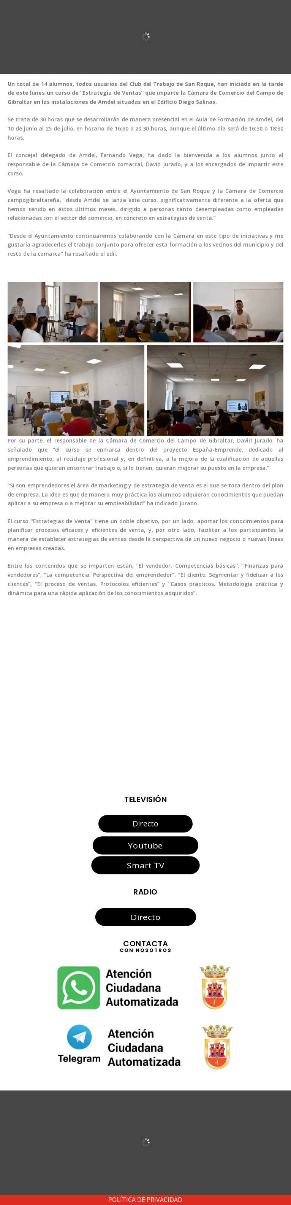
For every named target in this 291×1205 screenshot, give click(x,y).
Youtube (145, 845)
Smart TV (145, 865)
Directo (145, 823)
